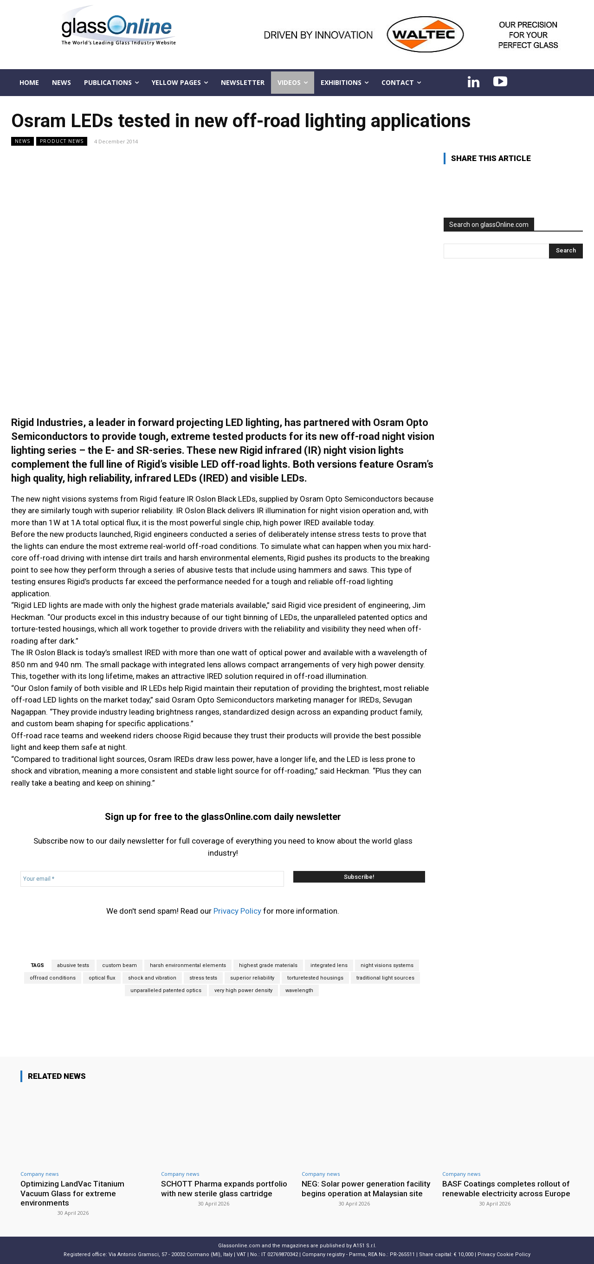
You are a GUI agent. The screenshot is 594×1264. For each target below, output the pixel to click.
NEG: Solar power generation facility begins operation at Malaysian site (366, 1188)
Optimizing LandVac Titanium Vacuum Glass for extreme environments (72, 1193)
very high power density (243, 990)
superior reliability (252, 978)
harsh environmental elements (188, 965)
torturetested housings (315, 978)
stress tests (203, 978)
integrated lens (329, 965)
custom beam (119, 965)
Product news (61, 141)
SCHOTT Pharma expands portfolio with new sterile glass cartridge (224, 1188)
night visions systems (387, 965)
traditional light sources (385, 978)
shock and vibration (152, 978)
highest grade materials (268, 965)
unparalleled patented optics (165, 990)
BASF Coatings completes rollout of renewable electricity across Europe (506, 1188)
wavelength (299, 990)
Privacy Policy (237, 911)
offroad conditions (53, 978)
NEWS (22, 141)
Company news (39, 1173)
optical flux (102, 978)
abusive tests (73, 965)
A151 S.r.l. (364, 1246)
